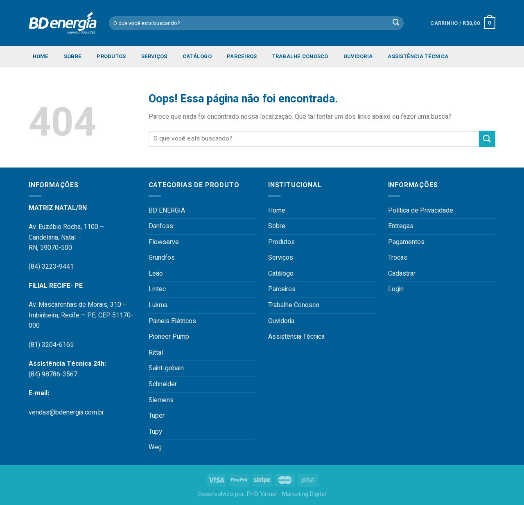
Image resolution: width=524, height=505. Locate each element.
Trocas (397, 258)
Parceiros (242, 56)
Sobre (72, 56)
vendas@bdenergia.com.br (66, 412)
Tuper (157, 416)
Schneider (163, 384)
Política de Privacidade (420, 210)
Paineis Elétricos (172, 321)
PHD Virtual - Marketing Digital (286, 494)
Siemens (161, 400)
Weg (155, 447)
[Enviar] (487, 139)
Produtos (111, 56)
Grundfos (162, 258)
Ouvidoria (358, 56)
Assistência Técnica (418, 56)
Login (396, 289)
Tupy (155, 432)
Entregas (400, 226)
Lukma (158, 305)
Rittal (156, 353)
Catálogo (197, 56)
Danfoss (161, 226)
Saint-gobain (166, 368)
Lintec (157, 289)
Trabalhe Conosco (300, 56)
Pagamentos (406, 242)
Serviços (154, 56)
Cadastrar (402, 274)
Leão (156, 274)
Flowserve (164, 242)
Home (41, 56)
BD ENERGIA (167, 210)
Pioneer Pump (169, 337)
